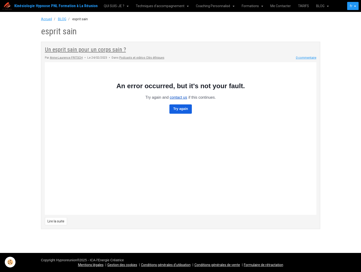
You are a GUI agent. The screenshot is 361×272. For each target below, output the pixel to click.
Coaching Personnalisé (213, 6)
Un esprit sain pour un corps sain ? (85, 49)
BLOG (320, 6)
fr (351, 6)
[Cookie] (10, 262)
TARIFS (303, 6)
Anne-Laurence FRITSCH (66, 57)
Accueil (46, 19)
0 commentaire (306, 57)
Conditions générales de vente (217, 265)
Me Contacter (280, 6)
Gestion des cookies (122, 265)
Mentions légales (91, 265)
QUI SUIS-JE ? (114, 6)
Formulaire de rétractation (263, 265)
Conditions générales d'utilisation (166, 265)
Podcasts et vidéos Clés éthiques (141, 57)
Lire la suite (55, 221)
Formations (251, 6)
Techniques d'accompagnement (160, 6)
